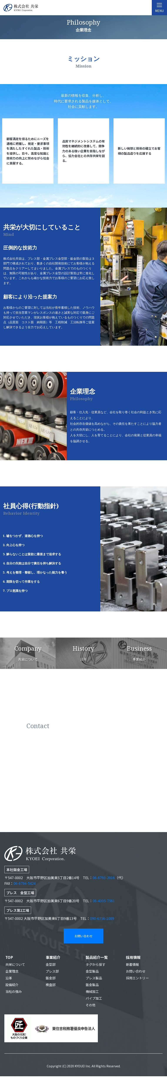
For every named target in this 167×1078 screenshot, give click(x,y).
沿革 (8, 978)
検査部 (51, 985)
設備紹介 (12, 985)
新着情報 (133, 964)
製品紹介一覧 (97, 957)
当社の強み (14, 992)
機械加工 (93, 992)
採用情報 (134, 957)
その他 (91, 1006)
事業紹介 (53, 957)
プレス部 (53, 971)
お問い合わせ (83, 936)
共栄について (15, 964)
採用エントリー (138, 978)
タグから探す (96, 964)
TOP (9, 957)
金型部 (51, 964)
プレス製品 (94, 978)
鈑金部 (51, 978)
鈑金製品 (93, 985)
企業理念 (12, 971)
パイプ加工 (94, 999)
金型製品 (93, 971)
